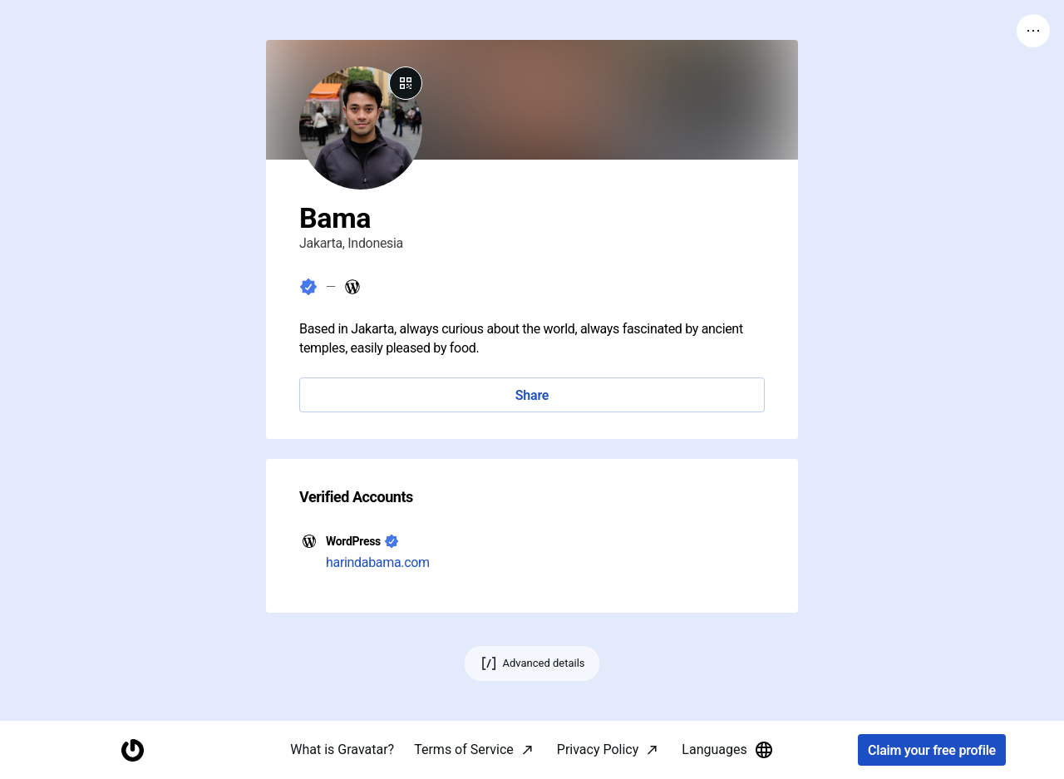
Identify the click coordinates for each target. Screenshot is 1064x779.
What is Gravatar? (342, 749)
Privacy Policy (598, 749)
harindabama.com (378, 562)
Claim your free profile (932, 750)
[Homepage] (132, 750)
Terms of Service (464, 749)
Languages (727, 750)
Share (532, 395)
